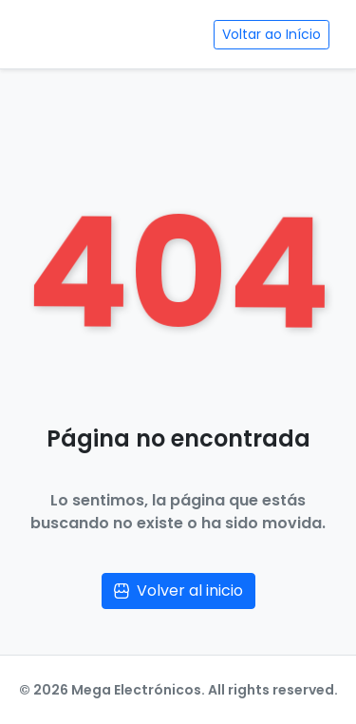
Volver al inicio (178, 590)
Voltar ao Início (271, 34)
